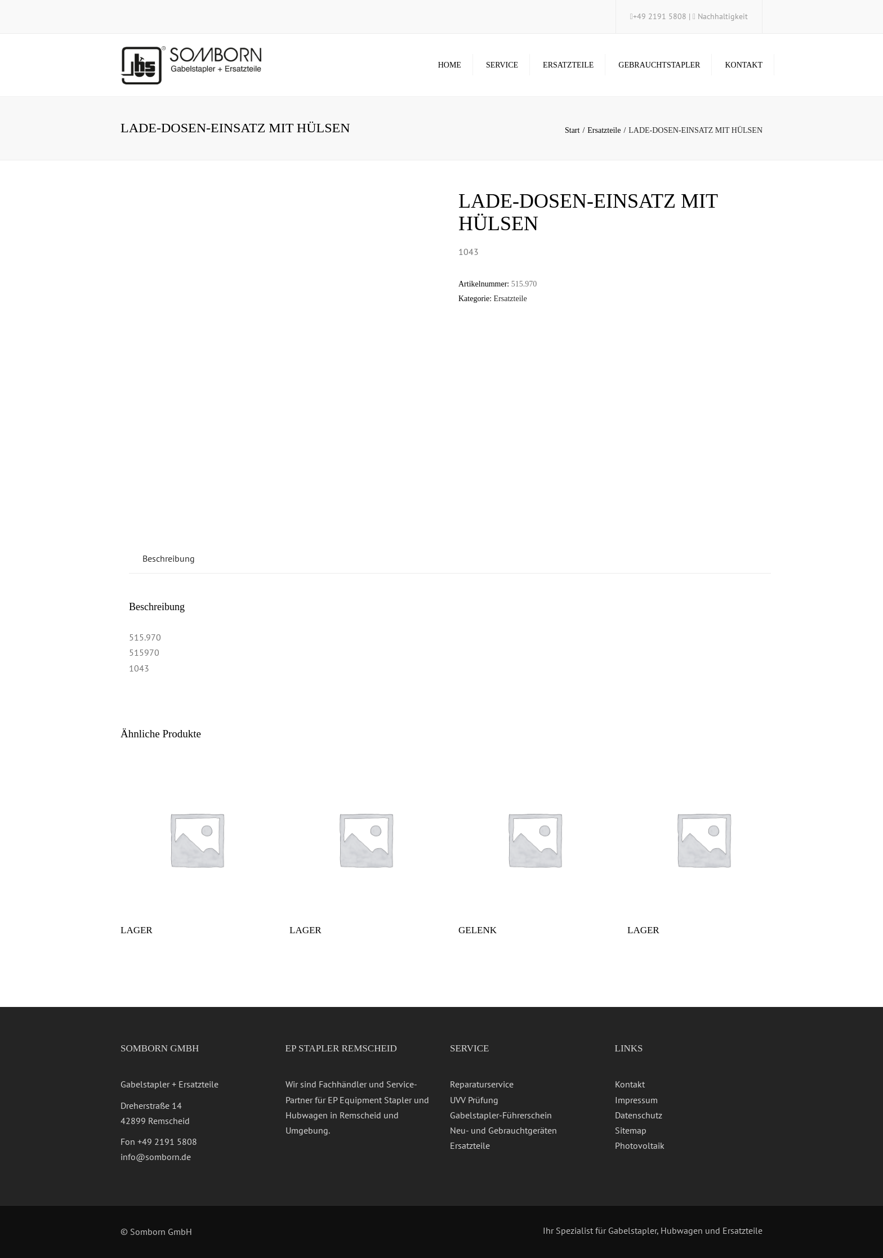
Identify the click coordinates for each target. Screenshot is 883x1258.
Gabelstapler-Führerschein (501, 1115)
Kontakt (743, 65)
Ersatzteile (568, 65)
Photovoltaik (640, 1145)
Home (449, 65)
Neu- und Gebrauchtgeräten (503, 1130)
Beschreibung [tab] (168, 558)
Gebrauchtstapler (659, 65)
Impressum (636, 1099)
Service (502, 65)
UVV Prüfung (474, 1099)
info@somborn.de (156, 1156)
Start (572, 130)
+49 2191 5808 (661, 16)
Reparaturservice (482, 1084)
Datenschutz (638, 1115)
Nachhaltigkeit (723, 16)
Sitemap (630, 1130)
